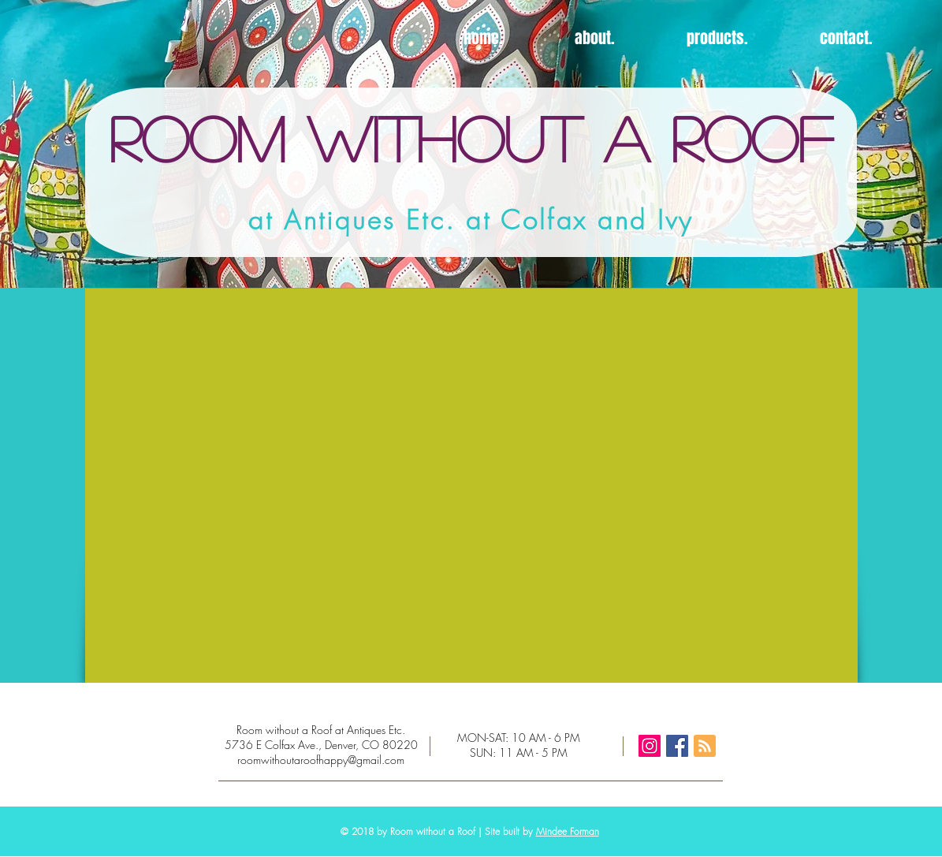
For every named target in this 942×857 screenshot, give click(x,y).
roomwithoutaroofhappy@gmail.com (320, 759)
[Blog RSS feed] (705, 746)
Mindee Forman (567, 831)
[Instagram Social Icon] (650, 746)
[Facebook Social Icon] (677, 746)
